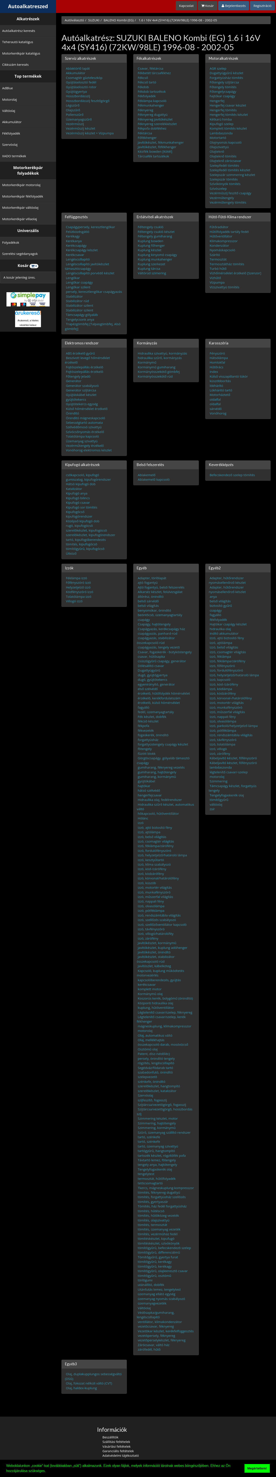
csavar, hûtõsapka (151, 656)
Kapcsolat (186, 5)
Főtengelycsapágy (223, 91)
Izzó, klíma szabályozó (154, 864)
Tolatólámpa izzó (78, 596)
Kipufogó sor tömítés (81, 507)
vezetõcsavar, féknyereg (156, 1326)
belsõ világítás (148, 605)
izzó (141, 823)
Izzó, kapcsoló (220, 679)
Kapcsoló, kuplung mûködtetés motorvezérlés (160, 972)
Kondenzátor (219, 245)
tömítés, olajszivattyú (153, 1220)
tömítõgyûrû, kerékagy (155, 1261)
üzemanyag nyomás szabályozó (161, 1298)
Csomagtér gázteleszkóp (84, 77)
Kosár (207, 5)
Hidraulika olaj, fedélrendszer (160, 799)
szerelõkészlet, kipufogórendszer (90, 535)
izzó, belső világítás (152, 836)
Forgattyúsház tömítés (226, 77)
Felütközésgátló (77, 231)
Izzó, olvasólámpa (151, 906)
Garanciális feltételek (118, 1451)
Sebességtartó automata (84, 422)
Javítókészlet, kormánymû (157, 943)
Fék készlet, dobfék (152, 716)
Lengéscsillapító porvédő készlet (90, 273)
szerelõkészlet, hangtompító (159, 1086)
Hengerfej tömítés (223, 110)
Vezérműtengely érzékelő (85, 445)
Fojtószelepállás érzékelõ (84, 367)
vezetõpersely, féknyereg (156, 1335)
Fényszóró (217, 353)
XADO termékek (14, 156)
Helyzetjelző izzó (78, 587)
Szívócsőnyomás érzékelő (85, 431)
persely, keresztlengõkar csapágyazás (94, 291)
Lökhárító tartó (221, 390)
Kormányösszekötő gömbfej (159, 371)
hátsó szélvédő (149, 790)
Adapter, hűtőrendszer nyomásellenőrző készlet (227, 580)
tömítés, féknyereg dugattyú (159, 1192)
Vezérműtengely (222, 197)
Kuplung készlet (150, 250)
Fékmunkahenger (151, 105)
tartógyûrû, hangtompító (156, 1151)
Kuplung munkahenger (155, 259)
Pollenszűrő (75, 114)
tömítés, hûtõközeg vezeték (158, 1215)
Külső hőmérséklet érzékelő (87, 408)
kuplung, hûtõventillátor (156, 1007)
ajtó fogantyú (148, 582)
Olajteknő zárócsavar (225, 161)
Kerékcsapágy (76, 245)
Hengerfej (217, 100)
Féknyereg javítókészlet (155, 119)
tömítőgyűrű (219, 799)
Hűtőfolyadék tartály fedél (229, 231)
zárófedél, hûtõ (149, 1349)
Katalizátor (74, 488)
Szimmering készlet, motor (158, 1118)
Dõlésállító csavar (151, 665)
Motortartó (218, 137)
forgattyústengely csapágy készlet (163, 744)
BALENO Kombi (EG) (118, 20)
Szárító (215, 254)
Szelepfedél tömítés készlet (230, 170)
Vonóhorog (218, 413)
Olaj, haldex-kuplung (81, 1388)
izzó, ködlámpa (221, 689)
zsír (212, 809)
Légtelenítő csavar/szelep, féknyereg (165, 1012)
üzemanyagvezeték (152, 1303)
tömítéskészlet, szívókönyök (159, 1243)
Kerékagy (73, 236)
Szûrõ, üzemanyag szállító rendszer (164, 1132)
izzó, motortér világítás (155, 887)
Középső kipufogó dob (82, 521)
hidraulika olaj (220, 628)
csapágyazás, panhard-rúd (157, 633)
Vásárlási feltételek (116, 1446)
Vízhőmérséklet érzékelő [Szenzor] (235, 273)
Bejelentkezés (234, 5)
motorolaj (145, 1030)
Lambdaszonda (221, 133)
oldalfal (215, 399)
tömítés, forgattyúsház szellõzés (162, 1197)
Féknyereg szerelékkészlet (157, 123)
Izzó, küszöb (147, 883)
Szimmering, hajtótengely (157, 1123)
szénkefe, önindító (151, 1081)
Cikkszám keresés (15, 64)
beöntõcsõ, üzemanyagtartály (160, 615)
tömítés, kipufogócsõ (81, 544)
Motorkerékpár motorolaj (21, 185)
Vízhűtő (215, 277)
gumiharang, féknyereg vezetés (161, 767)
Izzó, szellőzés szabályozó (157, 920)
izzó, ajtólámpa (149, 832)
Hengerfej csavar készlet (228, 105)
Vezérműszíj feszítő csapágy (230, 193)
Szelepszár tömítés (224, 179)
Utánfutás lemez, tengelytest (159, 1289)
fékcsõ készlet (148, 721)
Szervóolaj (9, 144)
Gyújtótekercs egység (82, 404)
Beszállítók (110, 1437)
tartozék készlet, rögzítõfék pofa (162, 1155)
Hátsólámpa (219, 358)
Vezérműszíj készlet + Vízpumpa (90, 133)
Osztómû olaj (148, 1049)
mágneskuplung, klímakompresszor (164, 1026)
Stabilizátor (74, 296)
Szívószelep (218, 188)
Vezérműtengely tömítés (228, 202)
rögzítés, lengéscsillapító (156, 1063)
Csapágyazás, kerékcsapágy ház (161, 628)
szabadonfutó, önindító (155, 1072)
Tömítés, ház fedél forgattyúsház (162, 1206)
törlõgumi (145, 1280)
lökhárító (216, 385)
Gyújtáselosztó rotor (81, 87)
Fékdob (143, 87)
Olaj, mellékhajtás (151, 1040)
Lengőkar (73, 277)
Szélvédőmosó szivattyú (84, 427)
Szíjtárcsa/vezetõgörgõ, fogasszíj (162, 1104)
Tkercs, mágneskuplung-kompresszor (166, 1187)
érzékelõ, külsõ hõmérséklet (159, 702)
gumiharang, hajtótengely (157, 772)
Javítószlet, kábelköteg (154, 966)
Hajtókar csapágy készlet (228, 624)
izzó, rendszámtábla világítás (159, 915)
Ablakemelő (146, 474)
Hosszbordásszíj (78, 96)
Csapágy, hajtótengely (154, 624)
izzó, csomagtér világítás (156, 841)
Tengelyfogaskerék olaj (155, 1169)
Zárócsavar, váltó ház (153, 1344)
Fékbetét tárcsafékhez (154, 73)
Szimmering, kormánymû (157, 1127)
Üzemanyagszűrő (79, 119)
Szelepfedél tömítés (224, 165)
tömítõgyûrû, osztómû (154, 1275)
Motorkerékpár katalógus (21, 53)
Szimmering (218, 781)
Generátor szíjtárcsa (81, 390)
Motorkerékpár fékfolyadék (22, 196)
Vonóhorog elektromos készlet (89, 450)
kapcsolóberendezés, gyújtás (159, 980)
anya (213, 596)
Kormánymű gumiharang (157, 367)
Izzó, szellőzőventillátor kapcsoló (162, 924)
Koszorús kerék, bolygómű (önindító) (165, 998)
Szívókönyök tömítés (225, 184)
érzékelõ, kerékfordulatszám (159, 698)
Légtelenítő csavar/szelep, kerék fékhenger (161, 1018)
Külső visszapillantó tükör (229, 376)
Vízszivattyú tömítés (224, 287)
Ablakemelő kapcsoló (154, 479)
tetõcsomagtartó (150, 1183)
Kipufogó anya (77, 493)
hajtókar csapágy (222, 96)
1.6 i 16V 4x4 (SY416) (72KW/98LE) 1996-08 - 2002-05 (177, 20)
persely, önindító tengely (156, 1058)
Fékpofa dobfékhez (152, 128)
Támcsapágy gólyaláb (82, 314)
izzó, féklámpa (220, 656)
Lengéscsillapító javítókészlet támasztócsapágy (87, 266)
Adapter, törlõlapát (152, 578)
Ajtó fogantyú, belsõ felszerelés (161, 587)
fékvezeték (146, 730)
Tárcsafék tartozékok (153, 156)
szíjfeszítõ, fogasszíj (152, 1100)
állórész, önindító (151, 596)
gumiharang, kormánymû (157, 776)
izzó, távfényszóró (151, 929)
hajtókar (144, 785)
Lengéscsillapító (78, 259)
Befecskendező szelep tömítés (232, 474)
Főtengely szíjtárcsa (224, 82)
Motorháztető (220, 394)
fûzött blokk (147, 753)
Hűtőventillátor (221, 236)
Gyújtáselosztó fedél (81, 82)
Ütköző (71, 553)
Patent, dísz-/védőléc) (154, 1054)
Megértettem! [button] (257, 1468)
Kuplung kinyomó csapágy (157, 254)
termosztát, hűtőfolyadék (157, 1178)
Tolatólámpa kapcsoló (82, 436)
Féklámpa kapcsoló (152, 100)
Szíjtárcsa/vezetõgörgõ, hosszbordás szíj (164, 1111)
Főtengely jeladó (78, 376)
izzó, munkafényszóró (154, 892)
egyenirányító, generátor (156, 684)
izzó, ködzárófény (151, 873)
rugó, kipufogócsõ (79, 525)
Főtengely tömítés (223, 87)
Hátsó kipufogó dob (81, 484)
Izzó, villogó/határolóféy (156, 933)
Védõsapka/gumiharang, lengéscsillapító (155, 1314)
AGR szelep (218, 68)
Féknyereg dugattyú (153, 114)
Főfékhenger (147, 137)
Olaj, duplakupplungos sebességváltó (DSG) (93, 1376)
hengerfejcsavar (150, 795)
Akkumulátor (12, 122)
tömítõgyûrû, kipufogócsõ (85, 548)
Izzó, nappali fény (151, 901)
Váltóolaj (8, 110)
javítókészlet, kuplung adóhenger (162, 947)
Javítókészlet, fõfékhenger (157, 147)
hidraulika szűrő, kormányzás (160, 358)
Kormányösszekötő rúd (155, 376)
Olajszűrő (73, 110)
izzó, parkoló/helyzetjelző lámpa (234, 726)
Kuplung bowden (150, 241)
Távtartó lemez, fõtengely (157, 1160)
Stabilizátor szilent (79, 305)
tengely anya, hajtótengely (157, 1164)
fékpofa (143, 726)
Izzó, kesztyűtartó (151, 859)
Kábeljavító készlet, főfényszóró (233, 758)
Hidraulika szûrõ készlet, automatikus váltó (165, 806)
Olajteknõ (217, 151)
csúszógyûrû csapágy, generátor (162, 661)
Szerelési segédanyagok (20, 253)
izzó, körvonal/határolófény (158, 878)
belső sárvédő (148, 601)
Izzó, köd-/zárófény (152, 869)
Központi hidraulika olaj (155, 1003)
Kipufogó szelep (221, 123)
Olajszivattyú (219, 147)
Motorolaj (9, 99)
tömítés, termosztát (152, 1224)
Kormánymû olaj (150, 993)
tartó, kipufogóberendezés (86, 539)
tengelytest (146, 1174)
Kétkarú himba (221, 119)
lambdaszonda (221, 767)
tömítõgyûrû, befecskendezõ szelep (164, 1248)
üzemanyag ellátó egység (156, 1294)
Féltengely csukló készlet (156, 231)
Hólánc (143, 818)
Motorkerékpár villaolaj (19, 219)
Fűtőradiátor (219, 227)
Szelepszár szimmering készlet (232, 174)
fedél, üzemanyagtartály (156, 712)
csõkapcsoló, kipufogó (82, 474)
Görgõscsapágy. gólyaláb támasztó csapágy (163, 760)
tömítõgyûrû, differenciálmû (159, 1252)
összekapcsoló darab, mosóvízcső (163, 1044)
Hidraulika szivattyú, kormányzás (162, 353)
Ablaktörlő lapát (78, 68)
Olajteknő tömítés (223, 156)
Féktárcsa (145, 133)
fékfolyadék (218, 619)
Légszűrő (73, 105)
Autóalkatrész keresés (18, 30)
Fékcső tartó (147, 82)
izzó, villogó (218, 749)
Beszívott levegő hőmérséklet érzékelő (87, 360)
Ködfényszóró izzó (79, 592)
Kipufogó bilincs (78, 498)
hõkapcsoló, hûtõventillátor (158, 813)
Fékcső (143, 77)
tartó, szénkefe (149, 1137)
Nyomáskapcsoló (222, 250)
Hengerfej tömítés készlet (229, 114)
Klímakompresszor (224, 241)
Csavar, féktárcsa (150, 68)
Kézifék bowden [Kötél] (155, 151)
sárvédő (216, 408)
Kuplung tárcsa (149, 268)
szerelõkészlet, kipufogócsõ (86, 530)
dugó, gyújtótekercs (152, 679)
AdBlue (7, 88)
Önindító (72, 413)
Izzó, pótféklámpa (151, 910)
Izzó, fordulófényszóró (154, 850)
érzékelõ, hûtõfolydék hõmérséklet (164, 693)
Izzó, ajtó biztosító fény (155, 827)
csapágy (144, 619)
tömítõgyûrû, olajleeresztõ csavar (163, 1271)
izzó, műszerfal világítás (155, 896)
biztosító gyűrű (221, 605)
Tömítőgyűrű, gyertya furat (158, 1257)
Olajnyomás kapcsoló (226, 142)
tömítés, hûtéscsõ (151, 1211)
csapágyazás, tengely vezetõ (159, 647)
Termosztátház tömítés (227, 264)
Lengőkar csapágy (79, 282)
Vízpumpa (217, 282)
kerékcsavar (147, 984)
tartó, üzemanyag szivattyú (158, 1146)
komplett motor (150, 989)
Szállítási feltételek (116, 1441)
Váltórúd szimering (152, 273)
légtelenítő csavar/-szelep (229, 772)
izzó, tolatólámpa (222, 744)
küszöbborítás (220, 381)
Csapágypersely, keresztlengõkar (90, 227)
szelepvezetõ (147, 1077)
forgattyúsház (148, 739)
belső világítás (220, 601)
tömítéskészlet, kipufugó (156, 1238)
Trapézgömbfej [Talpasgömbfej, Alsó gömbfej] (93, 326)
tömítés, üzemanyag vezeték (159, 1229)
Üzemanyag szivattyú (82, 441)
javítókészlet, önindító (154, 952)
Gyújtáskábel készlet (81, 394)
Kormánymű (147, 362)
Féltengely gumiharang (155, 236)
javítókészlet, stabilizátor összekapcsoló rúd (155, 958)
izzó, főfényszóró (222, 665)
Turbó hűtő (218, 268)
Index (214, 371)
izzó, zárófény (148, 938)
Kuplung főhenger (151, 245)
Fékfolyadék (11, 133)
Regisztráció (262, 5)
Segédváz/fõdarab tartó (155, 1067)
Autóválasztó (74, 20)
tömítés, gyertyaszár (153, 1201)
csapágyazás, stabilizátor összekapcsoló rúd (156, 640)
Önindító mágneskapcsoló (85, 418)
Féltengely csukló (150, 227)
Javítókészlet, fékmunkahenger (161, 142)
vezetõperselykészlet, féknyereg (161, 1340)
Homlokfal (217, 362)
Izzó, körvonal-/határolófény (231, 698)
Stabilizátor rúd (77, 300)
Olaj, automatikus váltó (155, 1035)
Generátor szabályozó (82, 385)
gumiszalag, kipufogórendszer (88, 479)
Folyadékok (10, 242)
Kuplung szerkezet (151, 264)
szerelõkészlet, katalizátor (157, 1090)
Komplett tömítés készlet (228, 128)
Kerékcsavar (75, 254)
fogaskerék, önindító (153, 735)
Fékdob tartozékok (152, 91)
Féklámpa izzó (76, 578)
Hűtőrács (216, 367)
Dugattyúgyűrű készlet (226, 73)
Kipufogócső (75, 511)
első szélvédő (148, 689)
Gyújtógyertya (76, 91)
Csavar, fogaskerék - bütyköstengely (165, 652)
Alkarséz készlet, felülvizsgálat (160, 592)
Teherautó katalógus (17, 42)
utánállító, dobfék (151, 1284)
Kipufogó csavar (78, 502)
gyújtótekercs (76, 399)
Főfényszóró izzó (78, 582)
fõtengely (145, 749)
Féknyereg (145, 110)
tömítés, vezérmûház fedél (158, 1234)
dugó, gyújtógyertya (153, 675)
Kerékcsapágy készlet (82, 250)
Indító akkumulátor (224, 633)
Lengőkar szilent (78, 287)
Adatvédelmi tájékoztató (120, 1455)
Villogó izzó (74, 601)
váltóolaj (216, 804)
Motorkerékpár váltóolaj (20, 207)
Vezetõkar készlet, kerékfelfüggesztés (166, 1331)
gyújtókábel (146, 781)
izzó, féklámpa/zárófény (156, 846)
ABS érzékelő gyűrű (80, 353)
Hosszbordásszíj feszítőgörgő (88, 100)
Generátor (74, 381)
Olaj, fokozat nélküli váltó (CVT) (89, 1383)
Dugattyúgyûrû (149, 670)
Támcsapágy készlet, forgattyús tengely (233, 787)
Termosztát (218, 259)
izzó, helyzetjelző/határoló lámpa (162, 855)
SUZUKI (93, 20)
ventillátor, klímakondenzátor (160, 1321)
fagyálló (143, 707)
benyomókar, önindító (154, 610)
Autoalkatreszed (28, 6)
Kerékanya (74, 241)
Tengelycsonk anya (80, 319)
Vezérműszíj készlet (80, 128)
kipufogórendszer (79, 516)
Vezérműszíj (75, 123)
